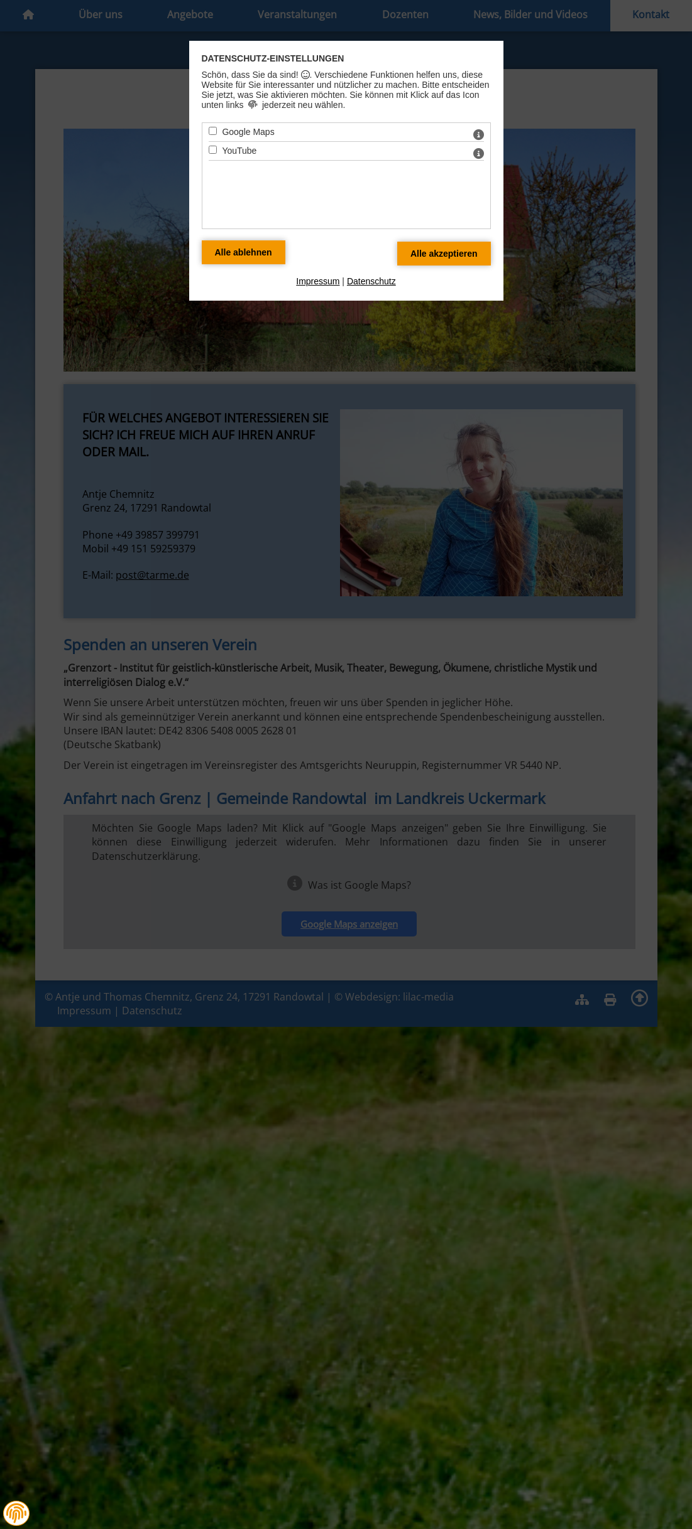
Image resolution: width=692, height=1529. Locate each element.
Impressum (317, 281)
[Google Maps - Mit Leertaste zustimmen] (213, 131)
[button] (16, 1513)
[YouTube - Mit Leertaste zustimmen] (213, 150)
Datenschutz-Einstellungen (273, 58)
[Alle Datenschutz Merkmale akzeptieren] (444, 254)
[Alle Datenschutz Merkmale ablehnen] (243, 252)
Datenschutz (371, 281)
